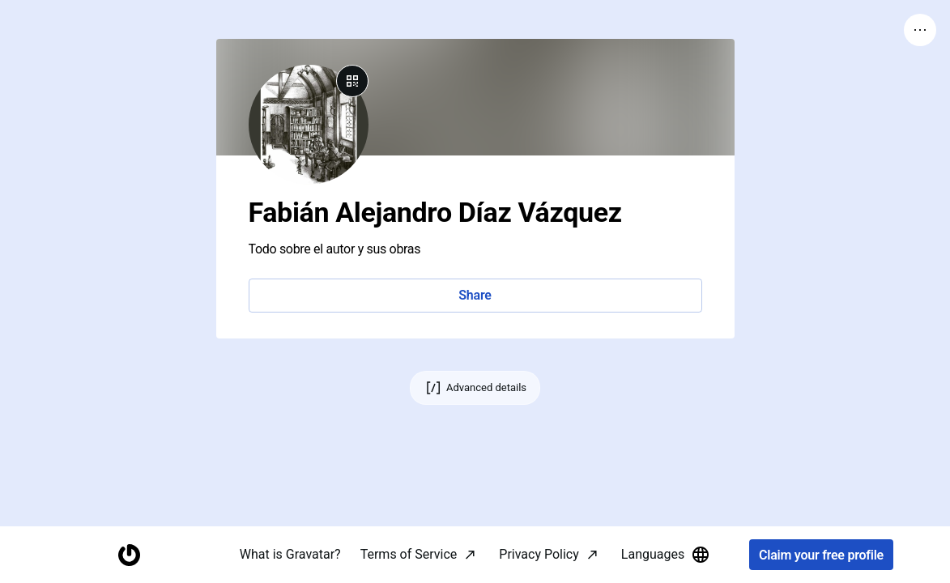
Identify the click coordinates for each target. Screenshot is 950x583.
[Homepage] (129, 555)
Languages (665, 554)
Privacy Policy (539, 554)
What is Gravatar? (290, 554)
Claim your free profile (821, 555)
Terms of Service (409, 554)
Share (474, 295)
